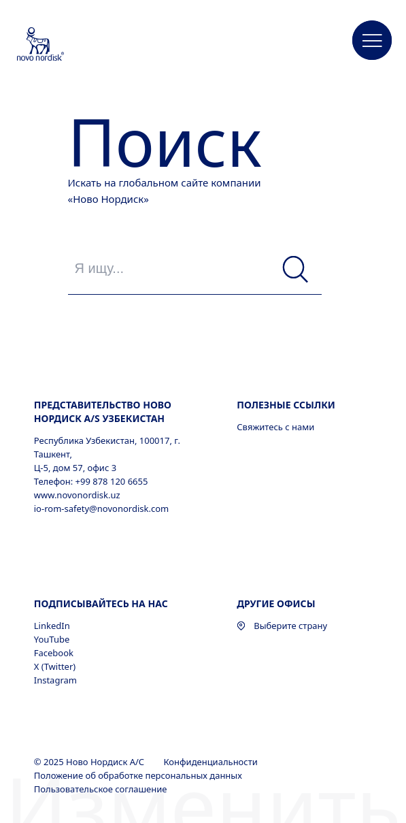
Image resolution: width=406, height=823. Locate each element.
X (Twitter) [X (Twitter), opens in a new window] (54, 666)
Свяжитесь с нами (275, 427)
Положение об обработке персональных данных (139, 775)
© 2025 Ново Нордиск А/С (90, 762)
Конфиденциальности (211, 762)
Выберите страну (282, 625)
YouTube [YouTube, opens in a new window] (52, 639)
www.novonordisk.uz (77, 495)
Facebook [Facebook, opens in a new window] (53, 653)
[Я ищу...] (195, 268)
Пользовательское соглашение (101, 789)
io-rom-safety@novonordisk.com (101, 508)
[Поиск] (295, 269)
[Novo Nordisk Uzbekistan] (58, 45)
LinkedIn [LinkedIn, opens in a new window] (52, 625)
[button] (372, 40)
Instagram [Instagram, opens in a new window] (55, 680)
